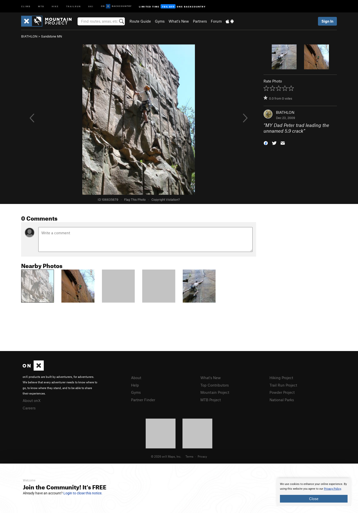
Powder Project (282, 392)
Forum (216, 21)
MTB (41, 6)
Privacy (202, 456)
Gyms (160, 21)
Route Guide (140, 21)
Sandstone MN (51, 36)
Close (313, 498)
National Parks (281, 399)
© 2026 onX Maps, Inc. (166, 456)
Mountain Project (214, 392)
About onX (32, 400)
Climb (26, 6)
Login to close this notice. (82, 493)
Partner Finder (143, 399)
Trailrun (73, 6)
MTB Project (210, 399)
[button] (266, 142)
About (136, 377)
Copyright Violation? (165, 199)
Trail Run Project (283, 385)
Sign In (327, 21)
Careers (29, 408)
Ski (90, 6)
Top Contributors (214, 385)
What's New (179, 21)
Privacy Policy (332, 488)
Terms (189, 456)
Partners (200, 21)
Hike (55, 6)
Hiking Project (281, 377)
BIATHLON (29, 36)
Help (135, 385)
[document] (314, 492)
